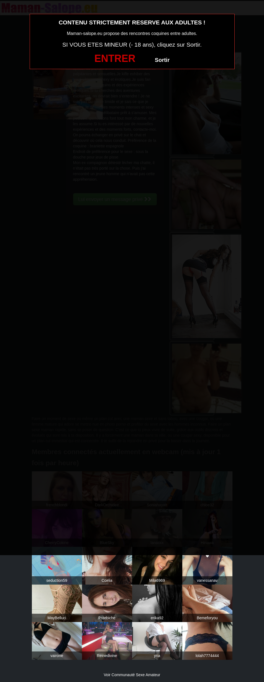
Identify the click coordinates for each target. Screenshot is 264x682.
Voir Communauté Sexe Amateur (132, 675)
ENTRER (114, 58)
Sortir (162, 60)
